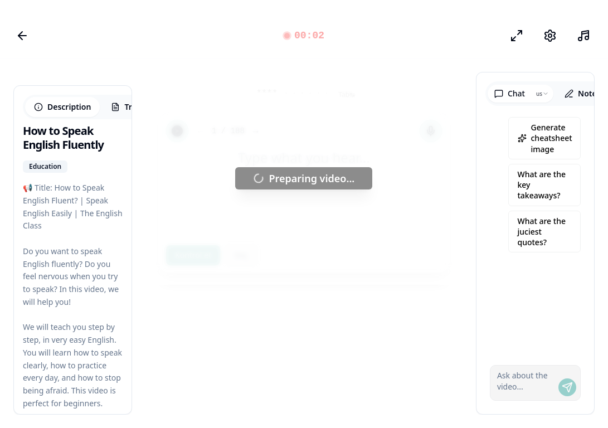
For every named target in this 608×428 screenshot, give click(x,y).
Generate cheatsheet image (545, 138)
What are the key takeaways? (542, 185)
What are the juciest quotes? (542, 232)
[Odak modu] (516, 35)
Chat (509, 93)
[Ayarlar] (550, 35)
